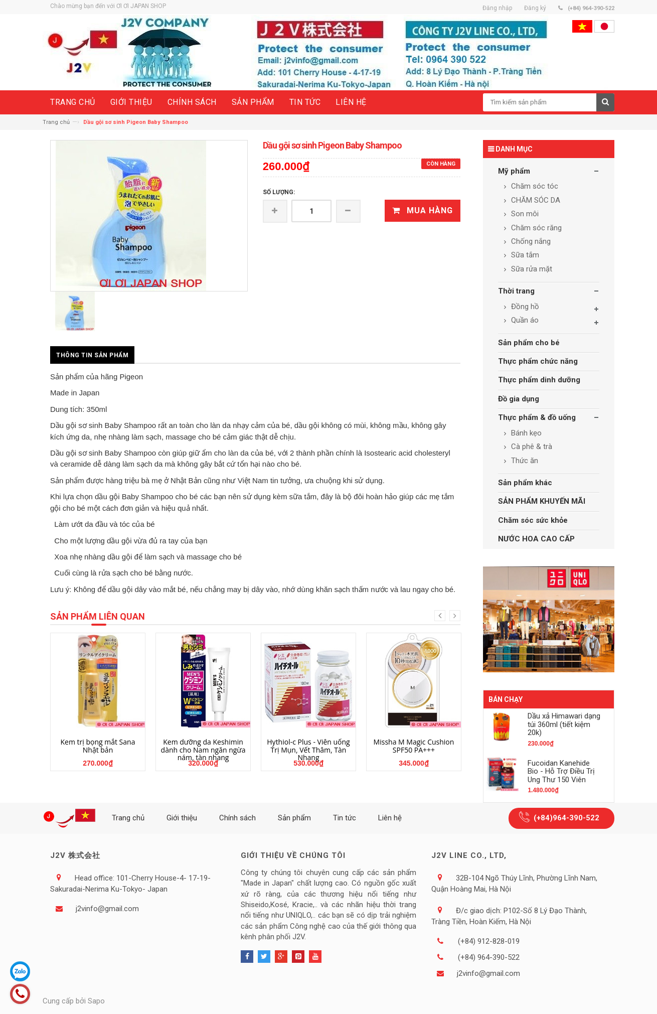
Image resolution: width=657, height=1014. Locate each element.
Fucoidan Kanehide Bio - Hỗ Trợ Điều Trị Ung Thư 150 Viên (561, 771)
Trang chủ (56, 122)
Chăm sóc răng (535, 227)
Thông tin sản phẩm (92, 355)
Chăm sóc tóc (533, 186)
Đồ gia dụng (518, 398)
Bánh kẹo (525, 433)
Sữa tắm (524, 254)
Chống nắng (530, 241)
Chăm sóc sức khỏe (533, 520)
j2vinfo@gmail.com (107, 908)
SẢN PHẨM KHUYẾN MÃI (541, 501)
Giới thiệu (182, 817)
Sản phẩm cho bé (529, 342)
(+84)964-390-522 (566, 817)
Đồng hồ (524, 306)
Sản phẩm (294, 817)
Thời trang (516, 291)
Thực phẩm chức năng (538, 361)
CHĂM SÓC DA (534, 200)
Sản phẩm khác (525, 482)
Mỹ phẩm (514, 171)
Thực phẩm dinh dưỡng (539, 379)
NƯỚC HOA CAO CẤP (536, 538)
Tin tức (344, 817)
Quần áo (524, 320)
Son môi (524, 213)
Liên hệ (390, 817)
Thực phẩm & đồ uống (537, 417)
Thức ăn (523, 460)
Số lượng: (279, 192)
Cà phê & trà (530, 446)
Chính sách (237, 817)
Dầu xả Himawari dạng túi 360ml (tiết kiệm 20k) (564, 724)
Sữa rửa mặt (530, 268)
